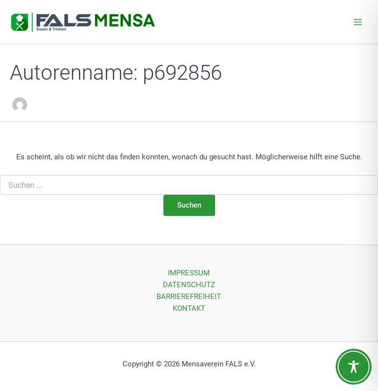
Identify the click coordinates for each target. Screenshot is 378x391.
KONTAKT (189, 308)
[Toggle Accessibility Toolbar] (354, 367)
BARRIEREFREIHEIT (189, 296)
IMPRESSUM (189, 273)
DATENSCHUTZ (189, 284)
